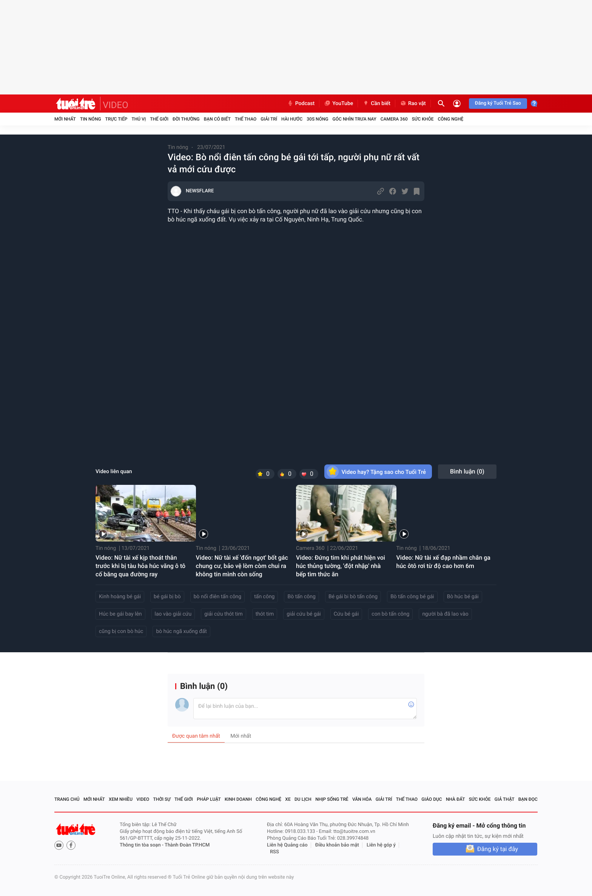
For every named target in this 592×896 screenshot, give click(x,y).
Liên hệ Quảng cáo (287, 845)
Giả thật (505, 799)
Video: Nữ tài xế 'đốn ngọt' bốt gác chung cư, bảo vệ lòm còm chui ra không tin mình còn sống (242, 566)
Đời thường (186, 119)
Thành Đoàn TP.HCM (187, 845)
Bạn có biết (217, 119)
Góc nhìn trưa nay (354, 119)
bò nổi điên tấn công (218, 597)
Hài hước (291, 119)
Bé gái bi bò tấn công (353, 597)
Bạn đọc (528, 799)
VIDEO (115, 105)
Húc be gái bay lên (120, 614)
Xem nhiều (121, 799)
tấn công (264, 597)
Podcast (301, 103)
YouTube (338, 103)
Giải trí (269, 119)
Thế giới (159, 119)
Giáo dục (431, 799)
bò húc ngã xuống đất (181, 631)
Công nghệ (450, 119)
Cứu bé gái (346, 614)
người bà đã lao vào (445, 614)
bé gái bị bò (167, 597)
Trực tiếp (116, 119)
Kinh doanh (238, 799)
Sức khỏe (423, 119)
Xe (287, 799)
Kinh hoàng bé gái (120, 597)
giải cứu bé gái (304, 614)
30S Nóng (317, 119)
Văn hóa (362, 799)
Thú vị (138, 119)
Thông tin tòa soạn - (142, 845)
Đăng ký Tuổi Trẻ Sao (498, 103)
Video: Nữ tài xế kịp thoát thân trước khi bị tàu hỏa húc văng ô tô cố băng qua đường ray (140, 566)
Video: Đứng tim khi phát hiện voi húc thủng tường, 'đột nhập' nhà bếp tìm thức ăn (340, 566)
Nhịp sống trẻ (331, 799)
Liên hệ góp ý (381, 845)
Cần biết (376, 103)
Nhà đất (455, 799)
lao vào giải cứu (173, 614)
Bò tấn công (301, 597)
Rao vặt (413, 103)
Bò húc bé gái (463, 597)
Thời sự (162, 799)
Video (142, 799)
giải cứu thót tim (223, 614)
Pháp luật (209, 799)
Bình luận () (467, 471)
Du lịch (302, 799)
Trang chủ (67, 799)
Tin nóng (90, 119)
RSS (274, 852)
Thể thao (245, 119)
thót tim (265, 614)
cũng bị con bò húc (121, 631)
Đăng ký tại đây (497, 849)
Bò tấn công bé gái (412, 597)
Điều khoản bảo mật (337, 845)
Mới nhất (65, 119)
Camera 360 (394, 119)
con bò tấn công (390, 614)
